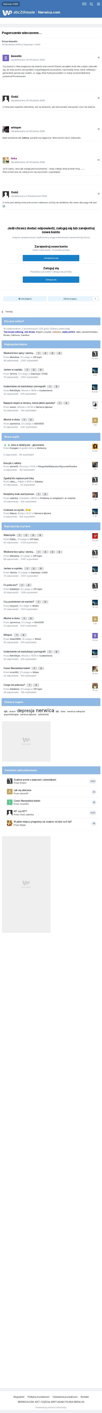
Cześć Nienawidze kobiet (17, 668)
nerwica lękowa (28, 714)
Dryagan (14, 448)
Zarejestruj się (51, 258)
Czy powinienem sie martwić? (19, 601)
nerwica (45, 710)
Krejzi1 (39, 332)
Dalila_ (13, 539)
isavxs (13, 407)
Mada (23, 825)
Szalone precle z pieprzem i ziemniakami (35, 779)
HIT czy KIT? (20, 811)
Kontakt (85, 1396)
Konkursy (41, 448)
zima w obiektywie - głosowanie (27, 445)
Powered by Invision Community (51, 1407)
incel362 (14, 672)
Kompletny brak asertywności (19, 494)
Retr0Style (15, 390)
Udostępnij (24, 298)
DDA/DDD (39, 423)
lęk (57, 711)
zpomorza (15, 423)
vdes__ (13, 481)
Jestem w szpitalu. (13, 369)
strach (12, 711)
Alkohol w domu (12, 419)
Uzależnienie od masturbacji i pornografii (25, 386)
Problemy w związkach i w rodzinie (57, 498)
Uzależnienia (45, 390)
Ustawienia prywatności (65, 1396)
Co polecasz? (11, 585)
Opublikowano (28, 59)
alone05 (14, 466)
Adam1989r (15, 639)
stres (63, 711)
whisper (16, 127)
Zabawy (39, 481)
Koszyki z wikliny (12, 463)
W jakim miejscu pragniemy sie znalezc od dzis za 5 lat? (43, 821)
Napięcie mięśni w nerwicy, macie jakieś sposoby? (30, 403)
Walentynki (10, 535)
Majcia (13, 513)
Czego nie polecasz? (15, 685)
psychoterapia (11, 714)
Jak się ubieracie (22, 790)
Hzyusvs (14, 605)
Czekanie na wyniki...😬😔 (17, 510)
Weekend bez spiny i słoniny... (19, 353)
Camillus (25, 335)
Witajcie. (8, 635)
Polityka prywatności (39, 1396)
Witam (35, 605)
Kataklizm (14, 589)
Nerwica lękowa (44, 407)
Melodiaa (14, 357)
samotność (43, 714)
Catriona (15, 335)
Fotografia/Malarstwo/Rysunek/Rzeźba (57, 466)
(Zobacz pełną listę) (60, 328)
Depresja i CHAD (32, 44)
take (78, 332)
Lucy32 (47, 332)
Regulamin (19, 1396)
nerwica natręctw (76, 711)
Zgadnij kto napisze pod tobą (19, 478)
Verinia (13, 373)
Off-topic (37, 357)
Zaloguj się (51, 279)
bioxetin (13, 41)
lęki (6, 711)
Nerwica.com (49, 12)
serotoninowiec (89, 332)
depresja (25, 710)
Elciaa (7, 335)
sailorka (14, 498)
